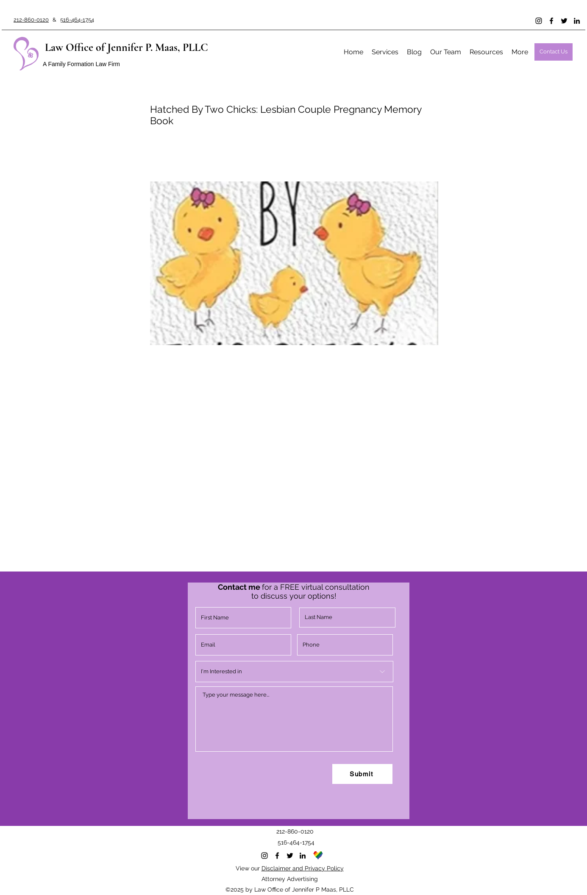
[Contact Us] (553, 52)
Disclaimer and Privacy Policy (303, 868)
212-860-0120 (31, 20)
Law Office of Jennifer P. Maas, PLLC (126, 47)
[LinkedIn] (577, 21)
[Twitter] (564, 21)
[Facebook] (551, 21)
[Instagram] (538, 21)
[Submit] (362, 774)
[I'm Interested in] (294, 671)
